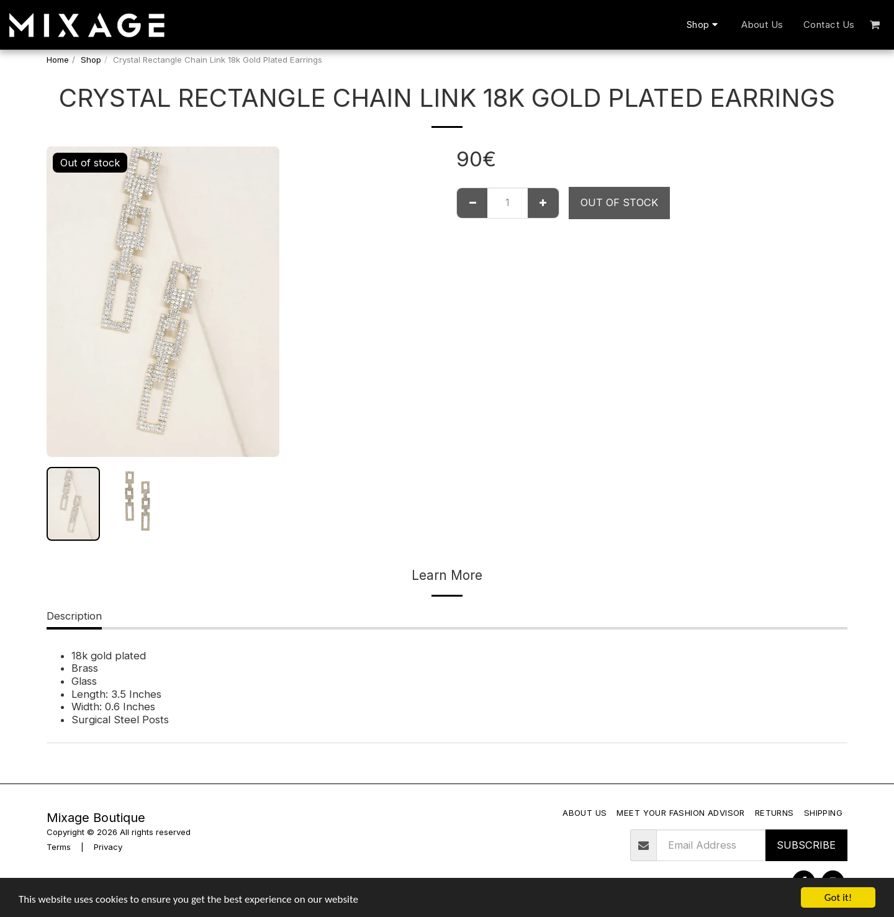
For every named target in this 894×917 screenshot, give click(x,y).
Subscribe (806, 845)
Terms (59, 847)
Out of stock (619, 202)
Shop (91, 60)
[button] (875, 24)
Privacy (108, 847)
